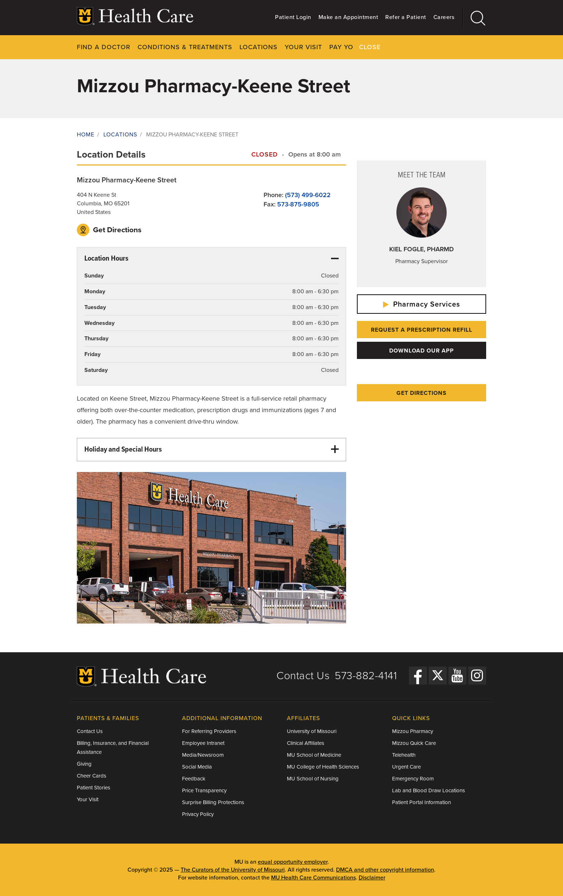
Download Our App (421, 350)
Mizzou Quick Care (414, 743)
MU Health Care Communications (313, 877)
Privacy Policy (198, 814)
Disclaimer (372, 877)
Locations (258, 47)
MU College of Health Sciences (323, 767)
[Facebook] (418, 675)
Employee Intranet (203, 743)
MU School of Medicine (314, 755)
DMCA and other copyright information (385, 869)
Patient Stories (93, 787)
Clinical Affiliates (305, 743)
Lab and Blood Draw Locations (428, 790)
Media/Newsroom (203, 755)
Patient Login (293, 17)
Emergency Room (413, 778)
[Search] (474, 18)
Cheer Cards (91, 776)
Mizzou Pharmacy (412, 731)
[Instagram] (477, 675)
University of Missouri (311, 731)
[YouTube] (457, 675)
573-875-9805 (298, 204)
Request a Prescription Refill (421, 329)
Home (85, 134)
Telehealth (403, 755)
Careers (444, 17)
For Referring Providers (209, 731)
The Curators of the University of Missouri (233, 869)
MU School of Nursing (313, 778)
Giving (84, 764)
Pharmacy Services (421, 304)
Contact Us (303, 675)
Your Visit (303, 47)
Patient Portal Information (421, 802)
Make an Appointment (348, 17)
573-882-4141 (366, 675)
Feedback (193, 778)
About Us (402, 47)
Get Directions (109, 229)
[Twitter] (438, 675)
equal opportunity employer (292, 861)
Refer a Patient (405, 17)
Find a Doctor (103, 47)
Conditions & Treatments (185, 47)
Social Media (197, 767)
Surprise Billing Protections (213, 802)
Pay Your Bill (353, 47)
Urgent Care (406, 767)
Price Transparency (204, 790)
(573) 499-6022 (308, 195)
